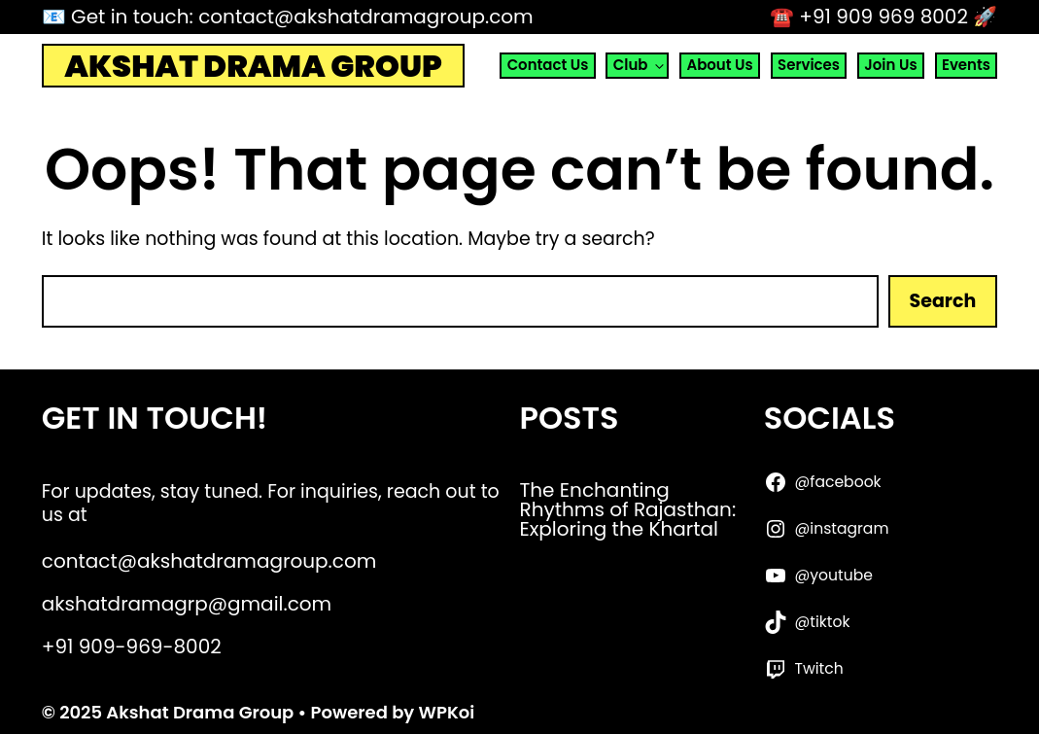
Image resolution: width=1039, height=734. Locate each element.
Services (809, 64)
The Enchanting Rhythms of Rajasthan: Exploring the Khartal (628, 509)
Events (966, 64)
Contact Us (548, 64)
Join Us (890, 64)
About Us (719, 64)
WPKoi (447, 712)
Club (640, 65)
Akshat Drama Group (253, 66)
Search (943, 301)
